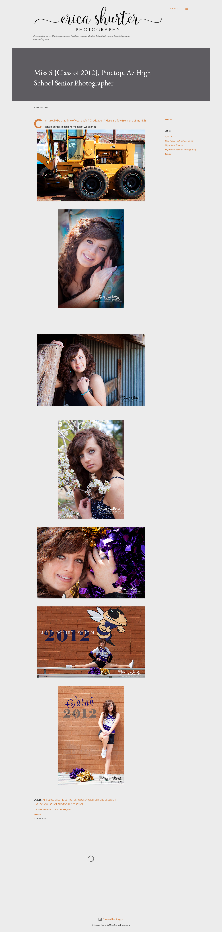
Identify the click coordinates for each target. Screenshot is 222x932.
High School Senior (174, 145)
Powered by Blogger (111, 919)
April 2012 (170, 136)
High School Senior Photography (180, 149)
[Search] (174, 8)
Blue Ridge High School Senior (179, 141)
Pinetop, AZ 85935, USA (58, 809)
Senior (168, 153)
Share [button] (168, 119)
